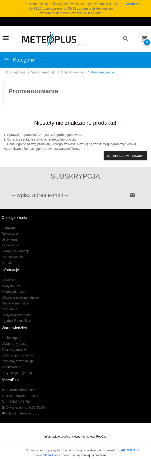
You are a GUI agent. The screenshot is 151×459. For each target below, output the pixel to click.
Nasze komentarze (15, 303)
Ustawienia (9, 239)
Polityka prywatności (16, 315)
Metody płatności (14, 291)
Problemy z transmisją (18, 361)
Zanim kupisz (11, 338)
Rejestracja (10, 233)
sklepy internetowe (83, 436)
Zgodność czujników (16, 321)
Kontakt (7, 263)
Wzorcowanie (11, 367)
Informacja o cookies (57, 436)
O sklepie (8, 280)
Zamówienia (10, 245)
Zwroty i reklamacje (16, 251)
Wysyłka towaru (13, 286)
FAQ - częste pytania (17, 373)
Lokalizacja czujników (17, 355)
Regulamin (9, 309)
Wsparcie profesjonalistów (21, 297)
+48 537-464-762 (16, 402)
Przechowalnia (12, 257)
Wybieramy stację (14, 343)
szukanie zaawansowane (125, 156)
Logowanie (9, 228)
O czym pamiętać (14, 349)
